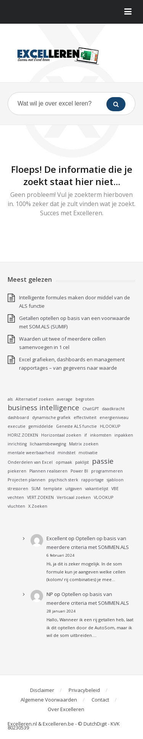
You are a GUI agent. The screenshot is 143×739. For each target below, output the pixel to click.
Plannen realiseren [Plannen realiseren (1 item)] (48, 471)
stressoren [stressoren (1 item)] (18, 488)
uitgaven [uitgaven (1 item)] (73, 488)
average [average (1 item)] (64, 399)
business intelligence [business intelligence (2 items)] (43, 407)
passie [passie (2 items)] (103, 461)
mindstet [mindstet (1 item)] (67, 452)
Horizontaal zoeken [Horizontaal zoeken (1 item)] (61, 435)
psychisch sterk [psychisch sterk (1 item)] (63, 479)
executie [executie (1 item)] (17, 426)
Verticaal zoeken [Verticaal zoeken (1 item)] (74, 497)
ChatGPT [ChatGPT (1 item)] (90, 408)
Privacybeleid (84, 690)
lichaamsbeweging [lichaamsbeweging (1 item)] (48, 444)
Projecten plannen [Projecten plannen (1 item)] (26, 479)
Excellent (57, 538)
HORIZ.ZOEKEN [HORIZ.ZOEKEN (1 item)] (23, 435)
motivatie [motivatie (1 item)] (88, 452)
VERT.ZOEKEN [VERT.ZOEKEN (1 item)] (40, 497)
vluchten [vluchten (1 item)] (16, 506)
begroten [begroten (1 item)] (85, 399)
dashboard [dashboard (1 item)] (18, 417)
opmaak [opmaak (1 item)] (64, 462)
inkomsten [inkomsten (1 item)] (100, 435)
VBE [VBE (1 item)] (115, 488)
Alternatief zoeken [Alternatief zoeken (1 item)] (35, 399)
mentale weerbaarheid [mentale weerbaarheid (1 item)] (31, 452)
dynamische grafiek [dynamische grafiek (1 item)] (51, 417)
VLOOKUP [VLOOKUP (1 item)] (103, 497)
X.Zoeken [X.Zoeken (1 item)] (37, 506)
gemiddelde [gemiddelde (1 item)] (41, 426)
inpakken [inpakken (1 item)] (123, 435)
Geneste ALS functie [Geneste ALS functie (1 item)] (76, 426)
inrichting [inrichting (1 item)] (17, 444)
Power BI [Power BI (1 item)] (79, 471)
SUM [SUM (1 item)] (35, 488)
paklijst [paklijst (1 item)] (82, 462)
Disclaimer (42, 690)
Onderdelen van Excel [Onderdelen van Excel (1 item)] (30, 462)
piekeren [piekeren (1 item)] (17, 471)
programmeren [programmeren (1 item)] (107, 471)
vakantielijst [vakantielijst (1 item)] (96, 488)
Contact (100, 699)
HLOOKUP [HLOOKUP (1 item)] (110, 426)
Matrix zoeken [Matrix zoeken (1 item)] (83, 444)
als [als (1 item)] (10, 399)
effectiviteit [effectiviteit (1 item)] (85, 417)
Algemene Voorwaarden (49, 699)
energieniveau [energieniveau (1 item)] (114, 417)
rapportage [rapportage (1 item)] (92, 479)
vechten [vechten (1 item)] (16, 497)
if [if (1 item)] (85, 435)
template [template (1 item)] (52, 488)
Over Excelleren (66, 709)
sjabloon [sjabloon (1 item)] (115, 479)
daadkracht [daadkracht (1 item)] (113, 408)
